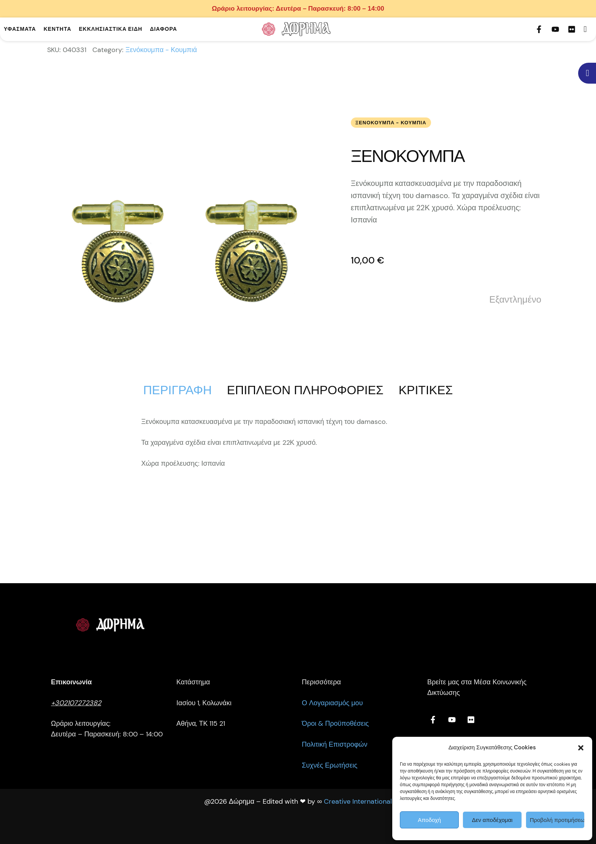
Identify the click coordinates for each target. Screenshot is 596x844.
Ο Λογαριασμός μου (332, 703)
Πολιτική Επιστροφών (334, 744)
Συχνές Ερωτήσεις (329, 765)
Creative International (358, 801)
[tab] (177, 390)
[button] (581, 748)
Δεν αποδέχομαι (492, 820)
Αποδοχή (429, 820)
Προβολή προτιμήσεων (557, 820)
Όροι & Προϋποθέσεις (335, 723)
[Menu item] (20, 29)
